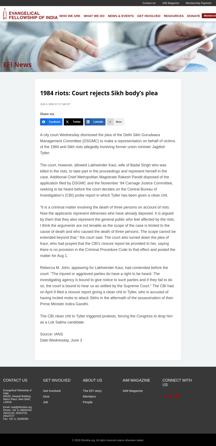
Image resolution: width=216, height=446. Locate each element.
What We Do (94, 16)
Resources (174, 16)
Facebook (165, 396)
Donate (193, 16)
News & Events (121, 16)
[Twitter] (73, 121)
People (88, 402)
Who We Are (69, 16)
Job (45, 402)
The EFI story (92, 391)
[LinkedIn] (95, 121)
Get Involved (148, 16)
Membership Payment (198, 3)
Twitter (170, 396)
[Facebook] (51, 121)
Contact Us (149, 3)
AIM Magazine (170, 3)
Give (46, 396)
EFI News (17, 64)
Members (89, 396)
